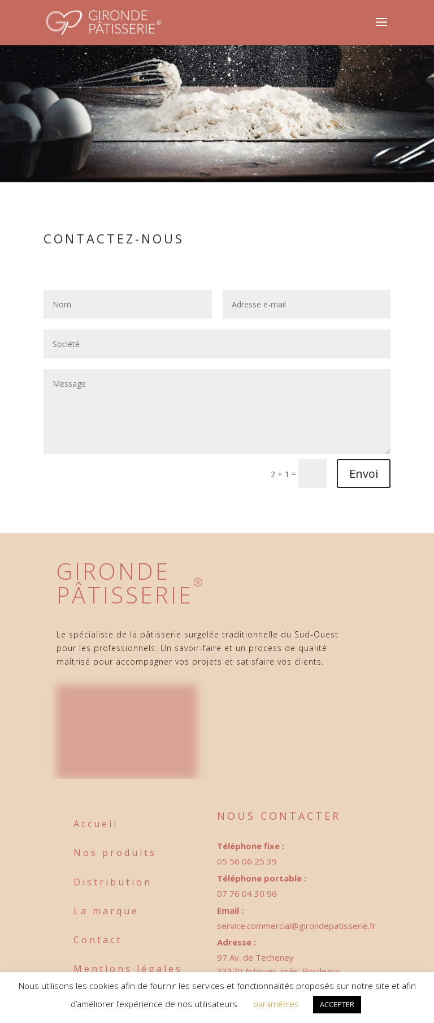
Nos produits (115, 852)
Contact (97, 940)
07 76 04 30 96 (247, 893)
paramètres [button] (276, 1003)
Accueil (95, 823)
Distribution (112, 882)
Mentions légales (128, 968)
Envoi (363, 473)
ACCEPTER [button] (337, 1004)
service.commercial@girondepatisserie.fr (296, 925)
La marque (106, 911)
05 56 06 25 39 (247, 861)
